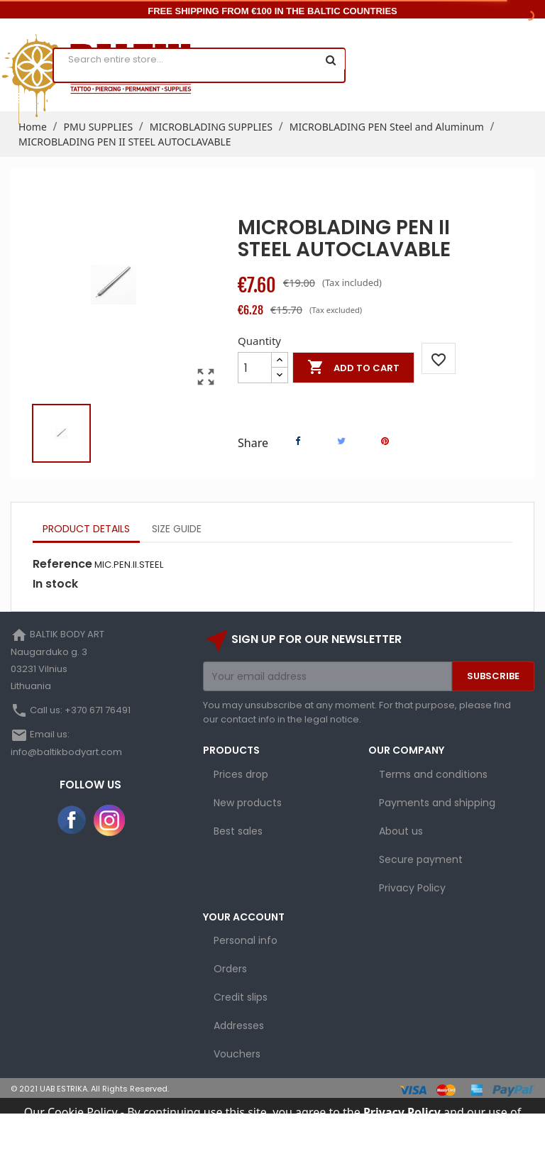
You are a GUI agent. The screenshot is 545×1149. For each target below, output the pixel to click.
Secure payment (421, 859)
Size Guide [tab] (177, 529)
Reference (62, 564)
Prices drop (241, 774)
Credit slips (241, 997)
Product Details (86, 529)
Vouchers (237, 1054)
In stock (55, 584)
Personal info (245, 940)
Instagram (109, 820)
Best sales (238, 831)
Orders (230, 969)
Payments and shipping (437, 803)
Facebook (72, 820)
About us (401, 831)
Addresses (239, 1025)
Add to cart (353, 367)
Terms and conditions (433, 774)
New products (248, 803)
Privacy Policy (412, 888)
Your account (244, 917)
